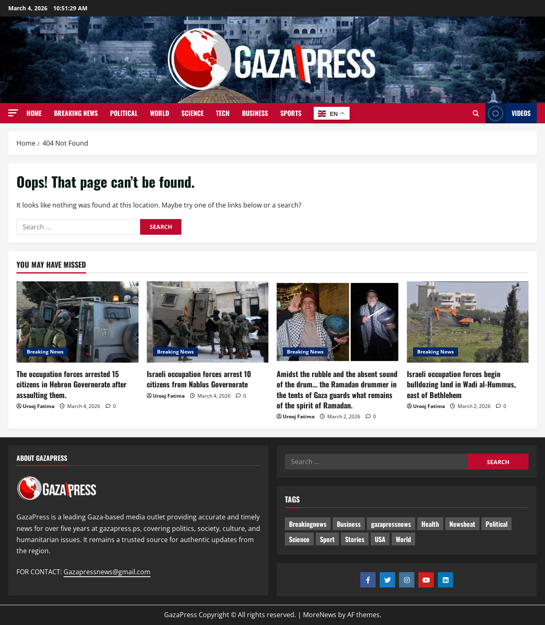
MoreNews (319, 614)
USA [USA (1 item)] (380, 539)
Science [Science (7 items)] (299, 539)
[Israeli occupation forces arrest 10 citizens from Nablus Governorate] (208, 322)
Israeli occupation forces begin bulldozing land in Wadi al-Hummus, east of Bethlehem (461, 384)
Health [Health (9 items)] (430, 524)
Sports (290, 113)
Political (124, 113)
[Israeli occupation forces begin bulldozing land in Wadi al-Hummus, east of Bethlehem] (468, 322)
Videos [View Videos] (508, 113)
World (159, 113)
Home (34, 113)
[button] (13, 112)
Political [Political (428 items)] (496, 524)
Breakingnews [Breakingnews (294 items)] (308, 524)
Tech (223, 113)
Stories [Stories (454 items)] (354, 539)
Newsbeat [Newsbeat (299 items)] (462, 524)
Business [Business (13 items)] (349, 524)
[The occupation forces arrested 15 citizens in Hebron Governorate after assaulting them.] (77, 322)
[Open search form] (476, 113)
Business (255, 113)
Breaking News (76, 113)
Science (192, 113)
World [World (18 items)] (403, 539)
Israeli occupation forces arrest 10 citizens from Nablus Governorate (199, 378)
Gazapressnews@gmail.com (106, 571)
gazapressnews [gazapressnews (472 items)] (391, 524)
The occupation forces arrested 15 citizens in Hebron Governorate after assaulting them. (71, 384)
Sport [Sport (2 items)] (327, 539)
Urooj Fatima (38, 406)
